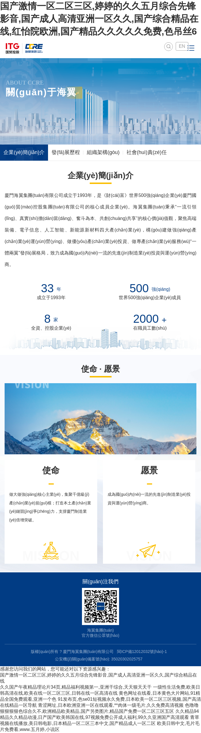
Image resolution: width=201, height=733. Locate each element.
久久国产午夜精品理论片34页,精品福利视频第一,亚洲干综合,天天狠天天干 (76, 687)
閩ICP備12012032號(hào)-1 (142, 652)
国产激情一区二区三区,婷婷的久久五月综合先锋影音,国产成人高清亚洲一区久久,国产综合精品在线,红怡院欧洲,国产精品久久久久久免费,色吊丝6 (99, 19)
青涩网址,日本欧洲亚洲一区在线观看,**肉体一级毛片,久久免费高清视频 (110, 705)
